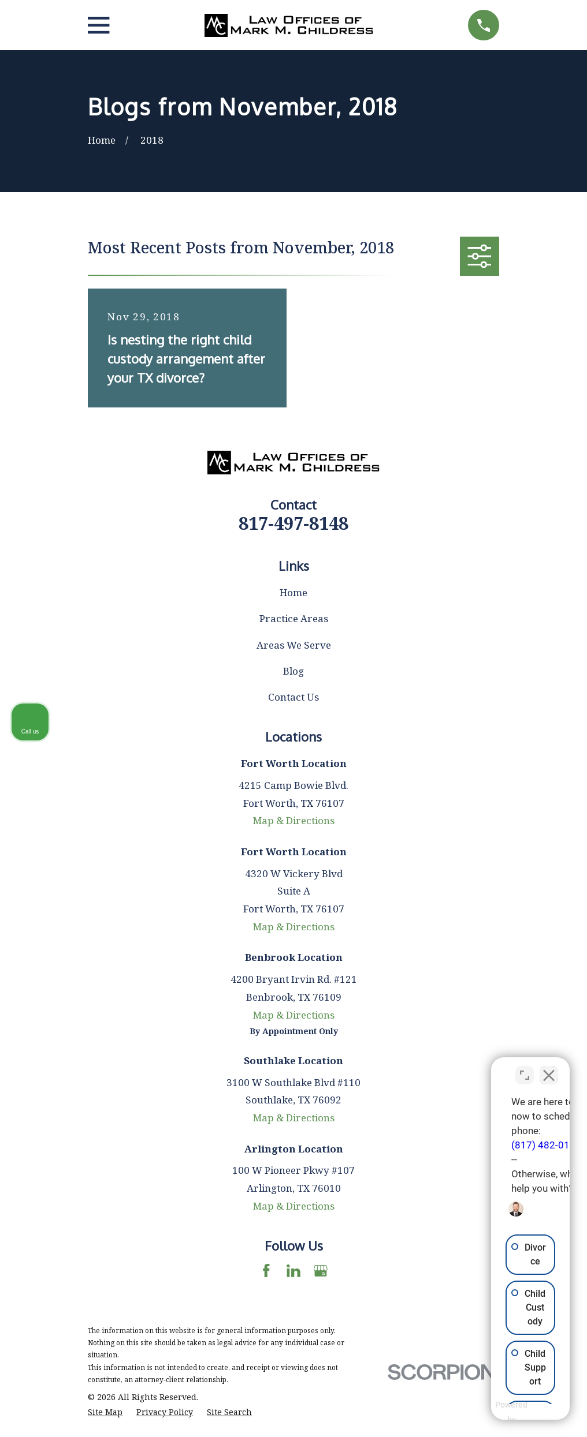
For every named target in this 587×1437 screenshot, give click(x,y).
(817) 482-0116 (417, 1138)
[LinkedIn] (293, 1271)
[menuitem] (105, 1412)
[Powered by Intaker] (488, 1412)
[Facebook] (266, 1271)
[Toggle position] (524, 1068)
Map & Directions (294, 820)
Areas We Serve (294, 645)
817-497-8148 (293, 523)
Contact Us (293, 696)
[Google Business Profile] (321, 1271)
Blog (293, 671)
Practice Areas (293, 618)
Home (293, 592)
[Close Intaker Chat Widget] (549, 1068)
